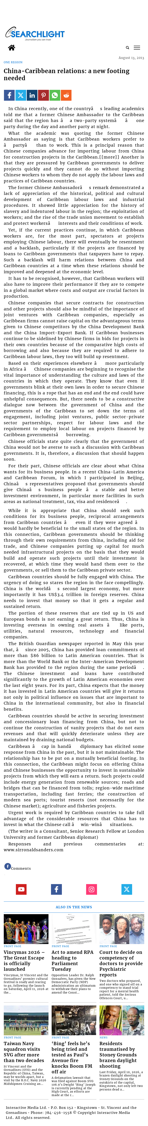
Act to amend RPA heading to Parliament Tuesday (73, 961)
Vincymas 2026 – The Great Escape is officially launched (24, 961)
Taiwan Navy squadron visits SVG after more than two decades (24, 1052)
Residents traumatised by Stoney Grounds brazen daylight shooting (118, 1055)
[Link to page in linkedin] (32, 95)
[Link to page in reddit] (66, 95)
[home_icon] (11, 48)
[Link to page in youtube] (21, 889)
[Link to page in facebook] (9, 95)
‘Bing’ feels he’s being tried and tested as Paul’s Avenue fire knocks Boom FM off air (72, 1058)
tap (137, 48)
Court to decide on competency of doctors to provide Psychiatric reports (121, 964)
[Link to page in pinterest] (43, 95)
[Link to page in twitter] (20, 95)
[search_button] (127, 48)
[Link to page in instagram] (91, 889)
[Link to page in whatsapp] (55, 95)
